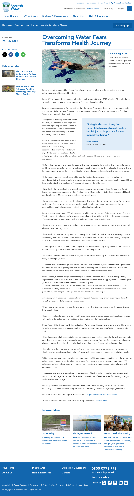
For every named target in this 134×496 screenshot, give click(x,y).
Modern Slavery (83, 485)
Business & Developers (54, 16)
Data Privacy (70, 485)
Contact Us (103, 3)
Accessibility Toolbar (121, 3)
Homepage (7, 25)
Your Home (11, 16)
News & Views (32, 25)
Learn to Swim (101, 400)
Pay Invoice (91, 3)
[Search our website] (114, 8)
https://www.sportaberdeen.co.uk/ (102, 394)
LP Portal (43, 485)
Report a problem (100, 477)
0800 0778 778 (104, 468)
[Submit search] (129, 8)
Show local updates (93, 8)
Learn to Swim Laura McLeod (54, 25)
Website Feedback (20, 485)
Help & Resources (99, 16)
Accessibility (6, 485)
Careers (80, 3)
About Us (78, 16)
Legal (62, 485)
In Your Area (30, 16)
